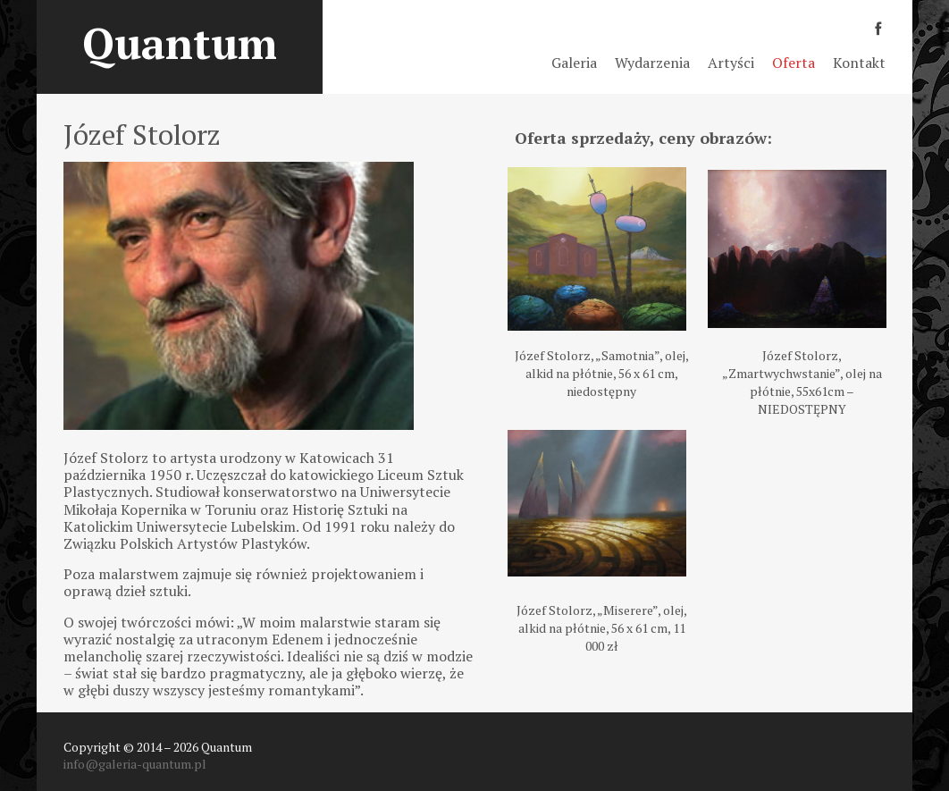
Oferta (793, 62)
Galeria (574, 62)
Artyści (731, 62)
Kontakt (859, 62)
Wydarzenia (652, 62)
